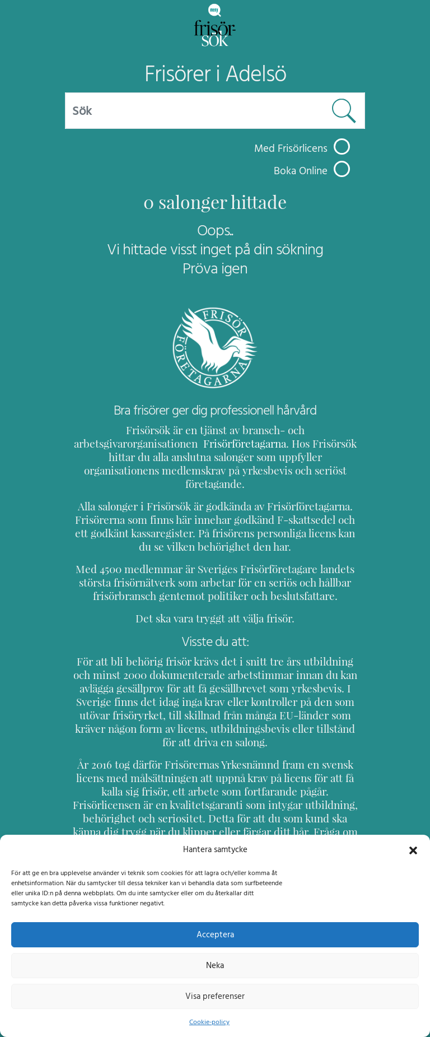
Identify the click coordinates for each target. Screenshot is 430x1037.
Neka (214, 965)
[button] (413, 849)
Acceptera (215, 934)
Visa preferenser (215, 996)
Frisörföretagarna (114, 443)
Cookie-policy (209, 1021)
